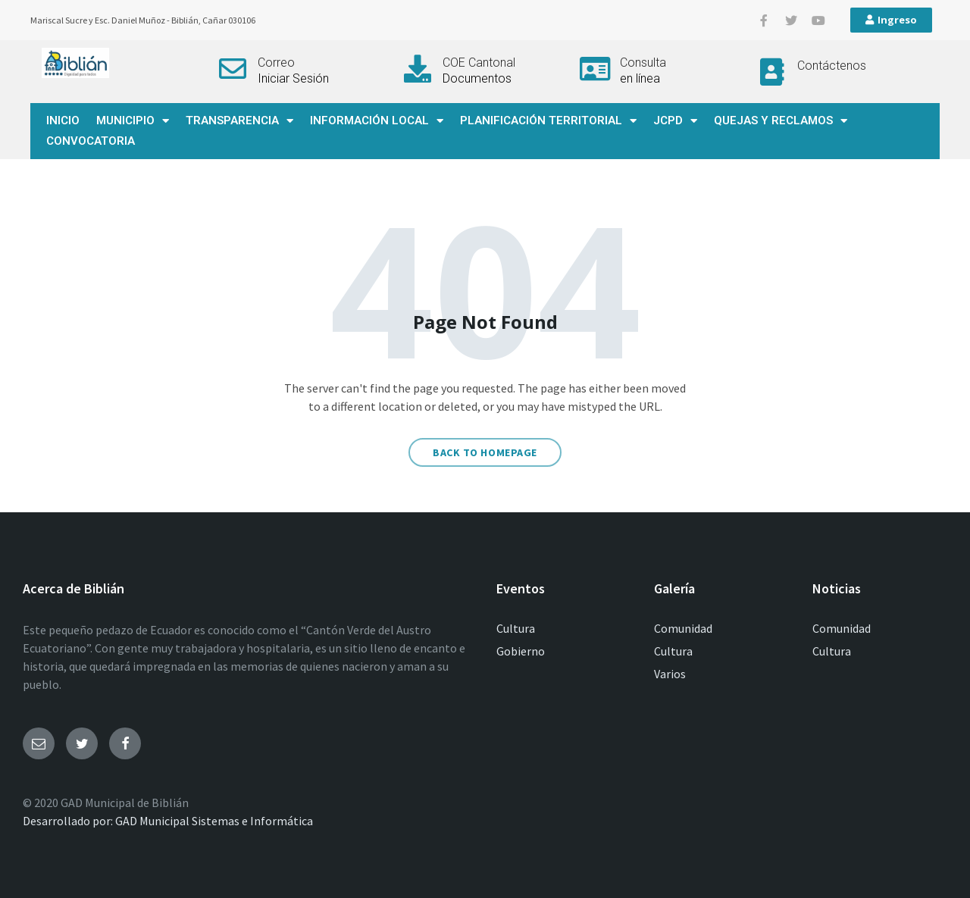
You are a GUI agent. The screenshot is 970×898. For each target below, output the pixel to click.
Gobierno (520, 651)
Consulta (643, 62)
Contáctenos (831, 65)
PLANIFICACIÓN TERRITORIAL (548, 121)
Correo (276, 62)
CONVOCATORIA (90, 141)
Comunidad (683, 628)
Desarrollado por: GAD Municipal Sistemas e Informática (168, 820)
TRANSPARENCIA (239, 121)
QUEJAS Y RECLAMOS (780, 121)
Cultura (515, 628)
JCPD (675, 121)
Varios (670, 673)
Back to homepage (485, 452)
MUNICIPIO (132, 121)
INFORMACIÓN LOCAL (376, 121)
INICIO (63, 120)
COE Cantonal (479, 62)
